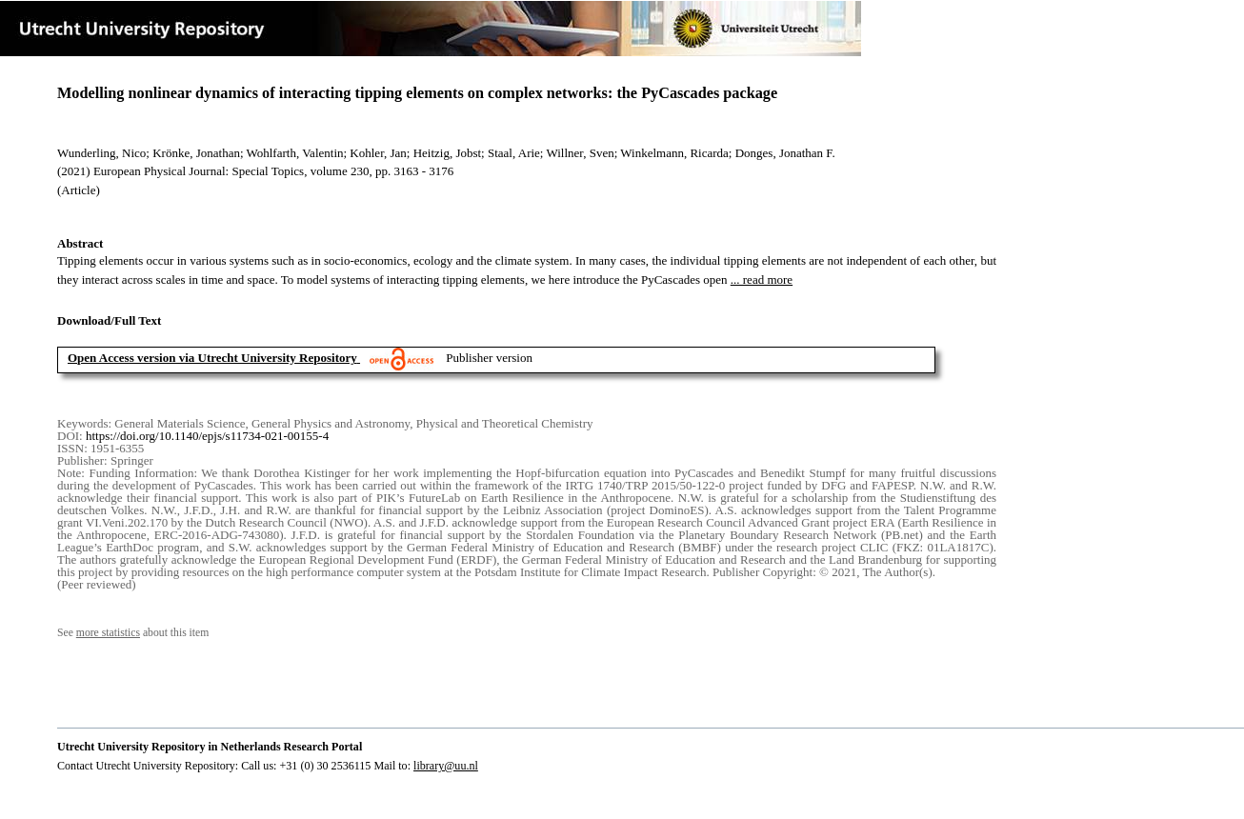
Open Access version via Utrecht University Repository (212, 357)
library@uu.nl (445, 765)
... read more (762, 279)
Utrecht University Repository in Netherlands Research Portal (209, 746)
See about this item (133, 633)
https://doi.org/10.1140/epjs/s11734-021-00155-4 (207, 436)
